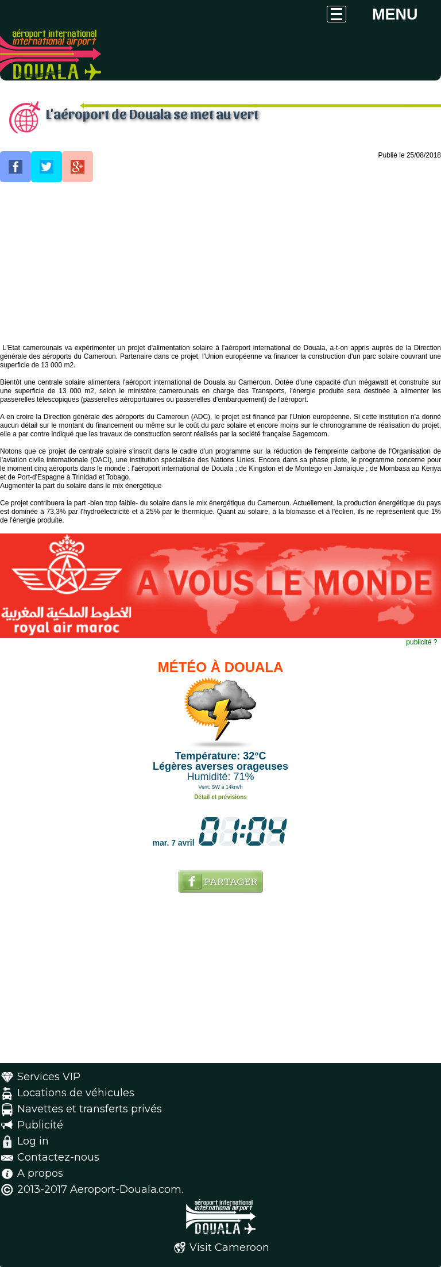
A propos (40, 1173)
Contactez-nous (58, 1157)
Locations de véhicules (75, 1092)
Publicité (40, 1125)
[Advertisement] (220, 263)
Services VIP (48, 1076)
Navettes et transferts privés (89, 1109)
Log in (33, 1141)
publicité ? (421, 642)
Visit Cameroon (229, 1247)
